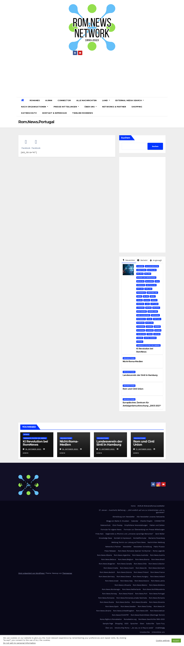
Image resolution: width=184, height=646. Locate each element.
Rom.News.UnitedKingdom (123, 611)
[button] (165, 106)
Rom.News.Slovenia (157, 602)
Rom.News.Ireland (157, 576)
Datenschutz (29, 113)
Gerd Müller (160, 534)
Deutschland (151, 285)
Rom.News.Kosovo (142, 581)
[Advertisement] (92, 75)
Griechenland (152, 292)
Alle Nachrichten (86, 100)
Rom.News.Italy (126, 581)
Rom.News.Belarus (108, 559)
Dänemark (140, 285)
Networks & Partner (114, 107)
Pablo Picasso (159, 547)
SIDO (126, 624)
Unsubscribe (145, 632)
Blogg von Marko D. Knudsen (117, 521)
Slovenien (140, 330)
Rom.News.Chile (140, 564)
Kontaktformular (139, 538)
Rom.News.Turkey (145, 606)
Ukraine (157, 334)
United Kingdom (150, 338)
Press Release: (110, 551)
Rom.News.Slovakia (139, 602)
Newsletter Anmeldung (143, 547)
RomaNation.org (130, 619)
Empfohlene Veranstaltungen (136, 525)
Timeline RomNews (82, 113)
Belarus (140, 273)
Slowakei (149, 330)
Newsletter (127, 547)
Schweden (140, 326)
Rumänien (140, 322)
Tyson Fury (160, 624)
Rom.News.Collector (157, 564)
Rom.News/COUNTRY (120, 615)
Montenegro (141, 311)
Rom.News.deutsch (107, 572)
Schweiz (149, 326)
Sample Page (108, 624)
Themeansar (67, 573)
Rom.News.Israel (111, 581)
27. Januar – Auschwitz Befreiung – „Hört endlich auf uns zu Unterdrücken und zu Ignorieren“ (132, 511)
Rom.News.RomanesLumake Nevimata (131, 598)
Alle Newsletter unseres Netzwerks (151, 517)
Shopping (137, 107)
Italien (139, 300)
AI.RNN (48, 100)
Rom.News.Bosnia (142, 559)
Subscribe (150, 624)
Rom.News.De (141, 568)
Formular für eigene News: (111, 529)
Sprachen (134, 624)
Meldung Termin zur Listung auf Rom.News (128, 542)
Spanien (158, 330)
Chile (157, 281)
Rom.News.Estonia (124, 572)
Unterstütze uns (158, 632)
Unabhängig (160, 628)
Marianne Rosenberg (156, 538)
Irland (146, 296)
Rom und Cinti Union (133, 389)
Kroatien (140, 304)
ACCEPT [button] (176, 640)
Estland (140, 288)
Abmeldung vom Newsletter (124, 517)
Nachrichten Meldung (156, 542)
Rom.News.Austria (157, 555)
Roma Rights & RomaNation (111, 619)
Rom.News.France (157, 572)
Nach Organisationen (34, 107)
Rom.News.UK (159, 606)
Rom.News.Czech (127, 568)
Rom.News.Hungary (140, 576)
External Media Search (129, 100)
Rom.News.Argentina (122, 555)
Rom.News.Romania (157, 598)
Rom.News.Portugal (157, 594)
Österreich (141, 319)
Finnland (148, 288)
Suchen (125, 137)
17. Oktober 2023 (107, 449)
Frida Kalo (99, 534)
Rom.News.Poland (126, 594)
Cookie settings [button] (163, 640)
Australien (152, 270)
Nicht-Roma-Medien (133, 361)
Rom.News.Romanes (106, 598)
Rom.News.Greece (124, 576)
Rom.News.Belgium (125, 559)
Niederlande (152, 311)
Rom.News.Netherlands (131, 589)
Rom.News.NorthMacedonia (154, 589)
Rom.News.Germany (107, 576)
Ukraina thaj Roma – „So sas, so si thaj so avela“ (134, 628)
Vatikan (139, 341)
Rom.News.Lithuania (123, 585)
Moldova (156, 307)
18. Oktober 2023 (33, 449)
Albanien (140, 266)
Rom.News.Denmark (157, 568)
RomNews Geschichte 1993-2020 (151, 619)
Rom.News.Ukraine (103, 611)
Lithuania (140, 307)
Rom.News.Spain (112, 606)
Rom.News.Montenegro (111, 589)
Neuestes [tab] (129, 260)
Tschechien (141, 334)
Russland (149, 322)
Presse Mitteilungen (66, 107)
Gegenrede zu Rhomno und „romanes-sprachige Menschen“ (129, 534)
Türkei (149, 334)
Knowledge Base (105, 538)
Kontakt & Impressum (54, 113)
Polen (149, 319)
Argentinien (141, 270)
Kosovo (154, 300)
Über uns (90, 107)
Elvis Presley (117, 525)
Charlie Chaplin (146, 521)
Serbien (157, 326)
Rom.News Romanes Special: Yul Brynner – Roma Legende (141, 551)
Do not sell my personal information (19, 643)
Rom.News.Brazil (158, 559)
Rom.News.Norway (109, 594)
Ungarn (139, 338)
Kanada (146, 300)
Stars (142, 624)
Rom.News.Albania (104, 555)
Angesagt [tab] (156, 260)
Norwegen (155, 315)
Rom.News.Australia (140, 555)
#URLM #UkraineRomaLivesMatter (151, 506)
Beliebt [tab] (142, 260)
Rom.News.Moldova (157, 585)
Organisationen (129, 358)
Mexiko (148, 307)
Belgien (147, 273)
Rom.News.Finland (141, 572)
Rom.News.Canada (124, 564)
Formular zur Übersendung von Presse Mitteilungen (144, 529)
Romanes (35, 100)
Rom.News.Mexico (140, 585)
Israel (152, 296)
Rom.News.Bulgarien (107, 564)
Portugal (157, 319)
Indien (139, 296)
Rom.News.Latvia (158, 581)
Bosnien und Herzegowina (146, 277)
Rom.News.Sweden (128, 606)
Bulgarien (149, 281)
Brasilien (140, 281)
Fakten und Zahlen (157, 525)
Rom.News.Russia (107, 602)
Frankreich (141, 292)
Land (106, 100)
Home (133, 506)
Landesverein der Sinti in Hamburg (140, 375)
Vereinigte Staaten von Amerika (148, 345)
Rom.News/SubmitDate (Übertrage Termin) (148, 615)
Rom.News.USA (142, 611)
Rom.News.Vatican (157, 611)
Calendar (134, 521)
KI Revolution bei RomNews (35, 443)
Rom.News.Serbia (123, 602)
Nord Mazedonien (143, 315)
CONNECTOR (64, 100)
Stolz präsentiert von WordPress (31, 573)
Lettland (154, 304)
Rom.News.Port (141, 594)
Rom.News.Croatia (111, 568)
